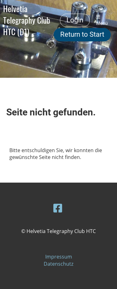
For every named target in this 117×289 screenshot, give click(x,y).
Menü (102, 20)
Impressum (58, 256)
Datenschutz (58, 263)
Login (74, 20)
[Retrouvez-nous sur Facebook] (57, 208)
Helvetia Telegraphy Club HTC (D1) (26, 20)
